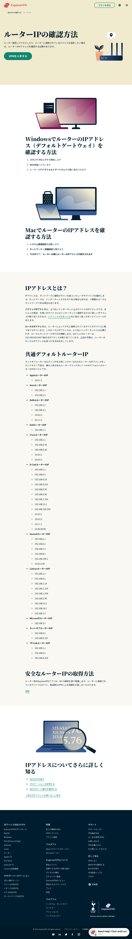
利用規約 (85, 929)
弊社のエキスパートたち (56, 884)
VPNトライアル (52, 833)
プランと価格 (51, 837)
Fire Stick (8, 860)
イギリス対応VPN (11, 888)
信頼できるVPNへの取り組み (58, 868)
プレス (48, 888)
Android (7, 845)
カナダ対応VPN (10, 892)
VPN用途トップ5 (95, 872)
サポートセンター (95, 829)
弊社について (51, 864)
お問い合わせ (93, 841)
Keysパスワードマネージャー (58, 849)
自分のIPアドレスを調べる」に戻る (44, 795)
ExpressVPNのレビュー (55, 880)
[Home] (6, 12)
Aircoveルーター (53, 853)
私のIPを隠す (93, 868)
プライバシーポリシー (72, 929)
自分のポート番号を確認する (43, 788)
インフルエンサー (53, 915)
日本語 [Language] (94, 884)
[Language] (119, 5)
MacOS (7, 833)
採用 (48, 892)
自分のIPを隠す (37, 779)
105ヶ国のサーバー (12, 880)
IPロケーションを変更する (42, 784)
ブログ (91, 876)
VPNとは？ (92, 860)
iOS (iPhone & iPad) (12, 841)
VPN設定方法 (93, 833)
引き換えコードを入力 (97, 849)
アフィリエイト (52, 912)
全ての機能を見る (53, 829)
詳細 (27, 691)
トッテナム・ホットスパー (57, 904)
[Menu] (126, 5)
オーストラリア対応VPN (14, 896)
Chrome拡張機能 (11, 868)
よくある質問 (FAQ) (96, 837)
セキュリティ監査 (53, 876)
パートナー (50, 908)
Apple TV (8, 856)
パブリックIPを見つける (59, 316)
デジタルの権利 (52, 872)
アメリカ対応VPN (11, 884)
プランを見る (104, 5)
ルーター (7, 853)
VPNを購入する (94, 845)
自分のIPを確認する (96, 864)
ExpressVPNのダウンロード (15, 829)
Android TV (9, 864)
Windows (8, 837)
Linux (6, 849)
